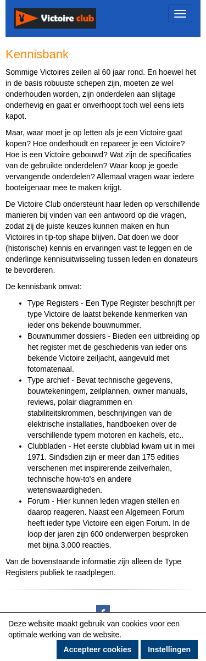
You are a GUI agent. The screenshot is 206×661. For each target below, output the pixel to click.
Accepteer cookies (98, 649)
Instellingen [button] (169, 649)
